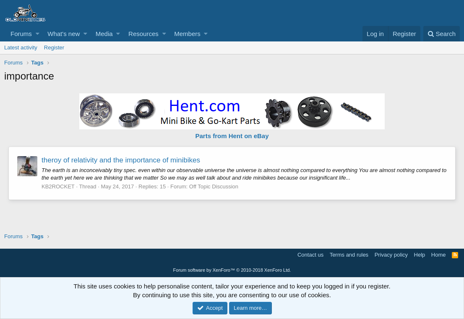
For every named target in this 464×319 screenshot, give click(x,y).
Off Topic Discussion (213, 186)
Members (187, 33)
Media (104, 33)
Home (438, 255)
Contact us (310, 255)
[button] (38, 33)
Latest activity (20, 47)
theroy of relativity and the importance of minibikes (121, 160)
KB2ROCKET (58, 186)
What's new (63, 33)
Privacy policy (391, 255)
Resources (143, 33)
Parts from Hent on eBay (231, 135)
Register (54, 47)
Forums (21, 33)
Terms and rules (349, 255)
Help (419, 255)
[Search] (441, 33)
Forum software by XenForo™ (232, 270)
